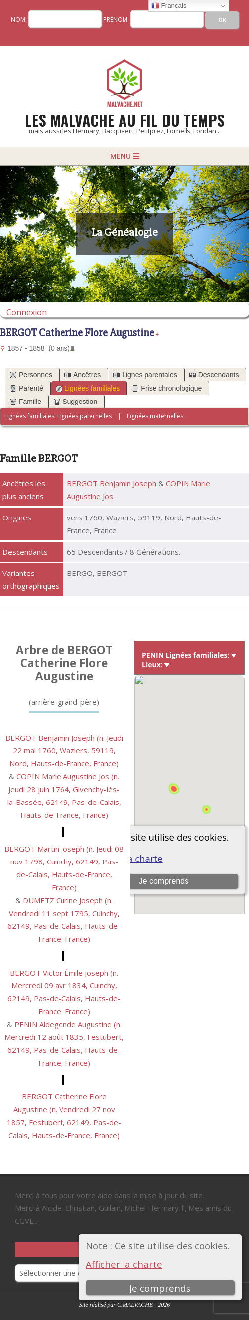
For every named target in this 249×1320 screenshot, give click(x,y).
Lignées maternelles (155, 416)
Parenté (26, 388)
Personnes (31, 375)
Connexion (26, 312)
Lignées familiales (88, 388)
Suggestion (75, 401)
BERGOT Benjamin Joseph (111, 483)
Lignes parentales (145, 375)
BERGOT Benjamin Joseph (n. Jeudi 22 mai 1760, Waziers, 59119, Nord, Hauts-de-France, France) (64, 750)
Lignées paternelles (84, 416)
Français (169, 6)
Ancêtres (82, 375)
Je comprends (159, 1288)
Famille (25, 401)
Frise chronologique (167, 388)
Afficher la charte (124, 1264)
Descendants (214, 375)
